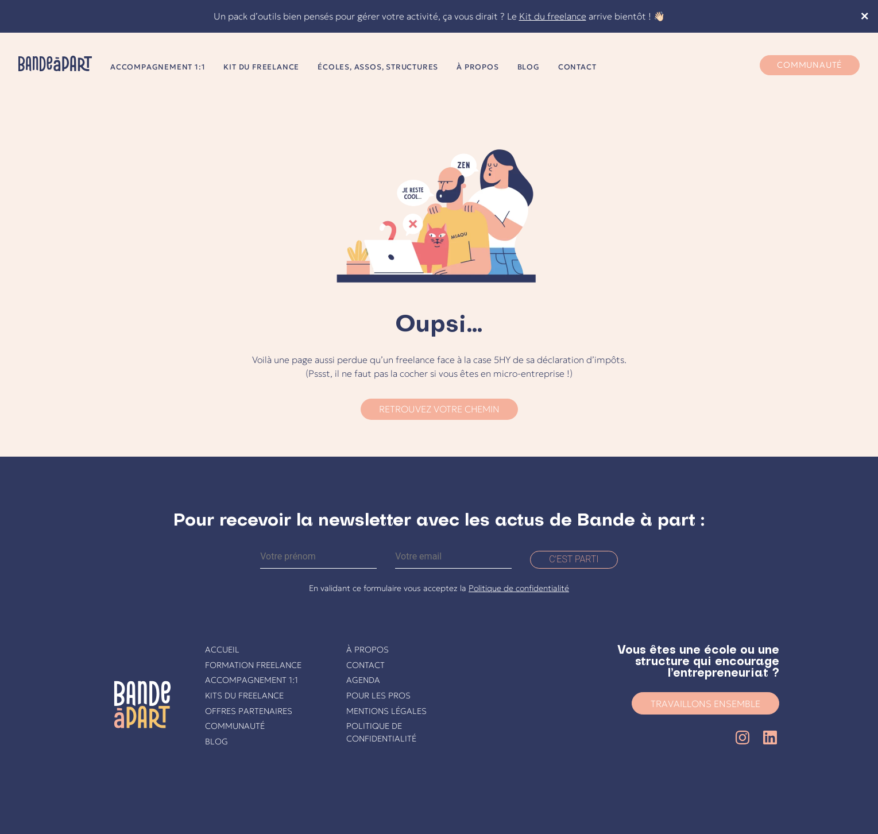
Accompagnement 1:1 (157, 67)
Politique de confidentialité (519, 588)
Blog (528, 67)
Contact (577, 67)
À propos (477, 67)
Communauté (809, 65)
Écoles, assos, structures (378, 67)
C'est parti (574, 559)
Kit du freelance (552, 16)
